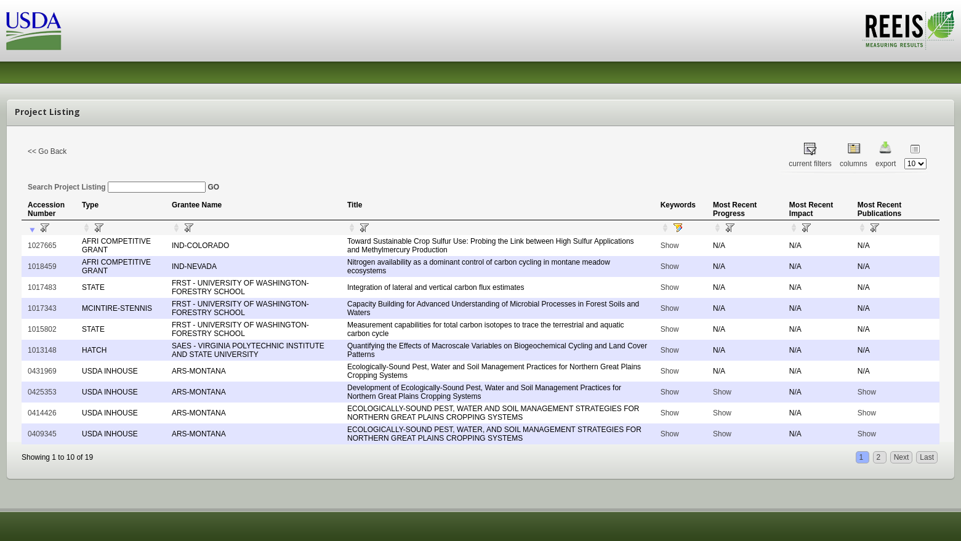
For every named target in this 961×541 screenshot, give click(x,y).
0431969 (42, 371)
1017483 (42, 287)
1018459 (42, 266)
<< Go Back (47, 151)
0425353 (42, 392)
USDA (34, 31)
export (885, 163)
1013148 (42, 350)
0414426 (42, 413)
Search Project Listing (117, 187)
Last (927, 457)
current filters (810, 163)
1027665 (42, 245)
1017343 (42, 308)
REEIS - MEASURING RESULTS (908, 30)
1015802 (42, 329)
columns (853, 163)
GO (213, 187)
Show (670, 245)
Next (901, 457)
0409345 (42, 434)
